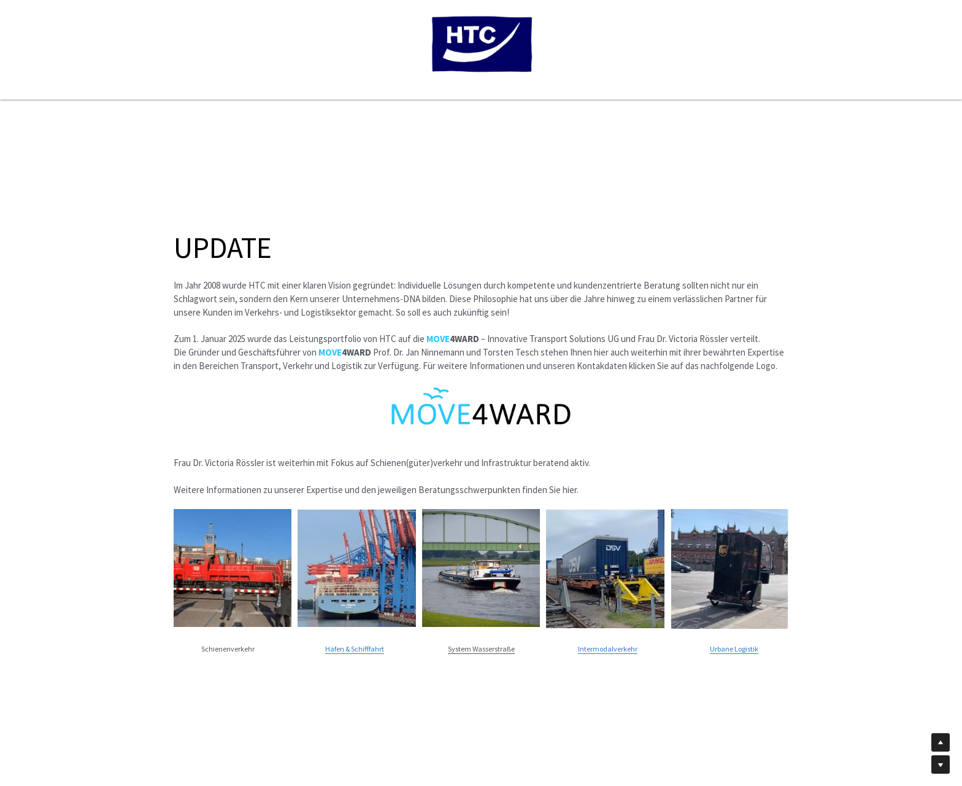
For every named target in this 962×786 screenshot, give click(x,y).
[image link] (481, 407)
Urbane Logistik (734, 648)
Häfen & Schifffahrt (354, 648)
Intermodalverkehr (607, 648)
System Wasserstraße (481, 648)
